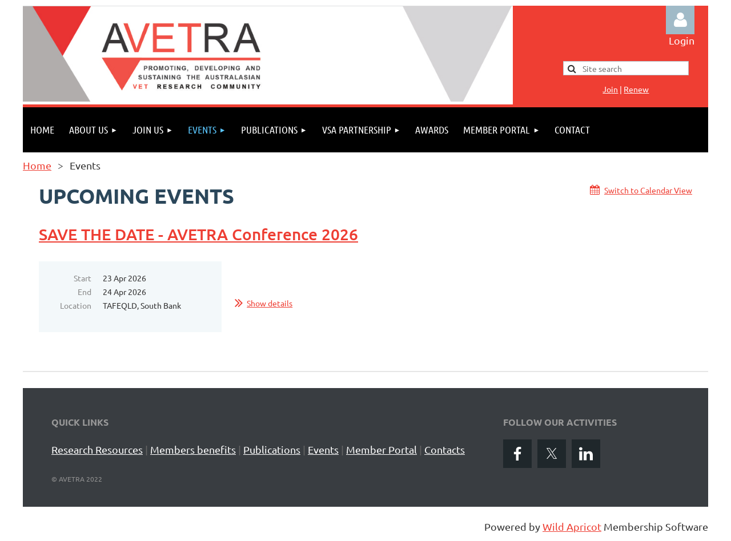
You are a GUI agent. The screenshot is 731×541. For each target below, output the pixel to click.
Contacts (444, 449)
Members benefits (193, 449)
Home (37, 165)
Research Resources (97, 449)
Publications (271, 449)
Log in (680, 20)
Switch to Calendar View (648, 190)
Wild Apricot (572, 526)
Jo (610, 89)
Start (82, 278)
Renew (636, 89)
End (84, 291)
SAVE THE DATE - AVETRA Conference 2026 (198, 234)
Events (323, 449)
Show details (269, 303)
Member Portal (381, 449)
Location (75, 305)
